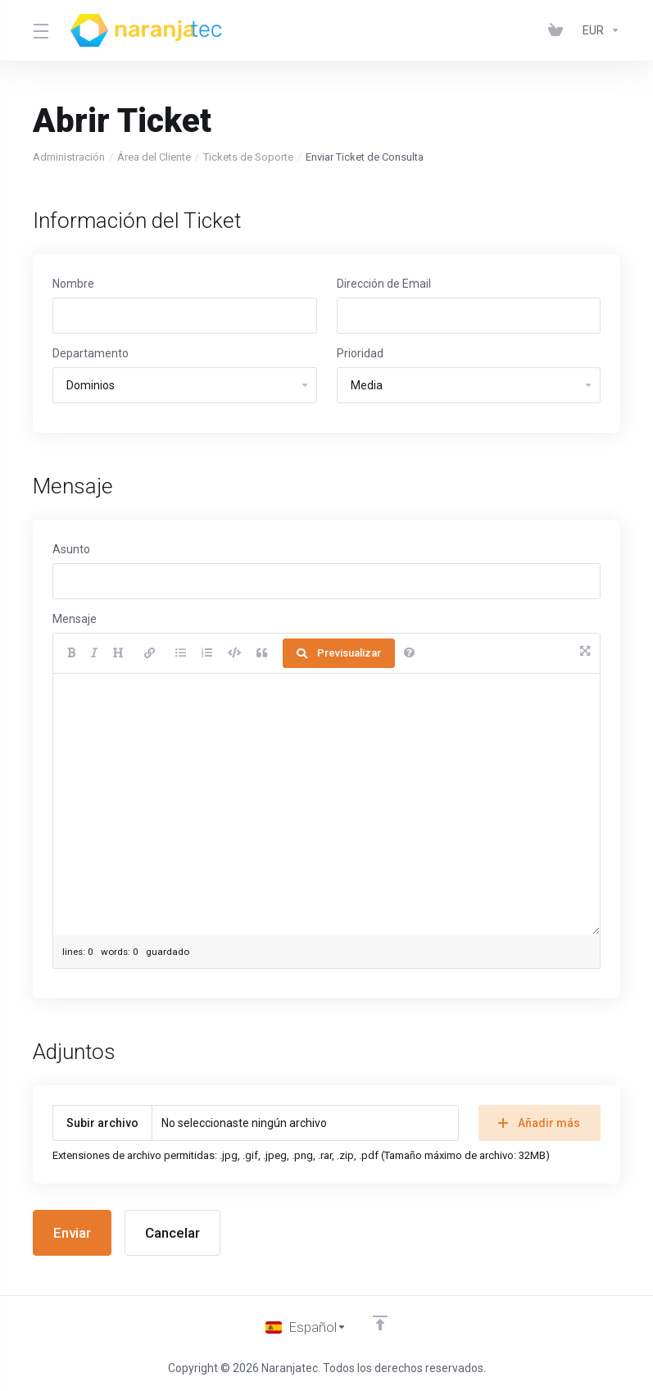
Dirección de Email (384, 283)
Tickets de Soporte (248, 157)
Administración (69, 157)
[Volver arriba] (380, 1323)
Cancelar (172, 1233)
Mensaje (74, 618)
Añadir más (539, 1123)
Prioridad (360, 353)
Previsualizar (339, 653)
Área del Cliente (154, 157)
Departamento (90, 353)
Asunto (71, 549)
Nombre (73, 283)
